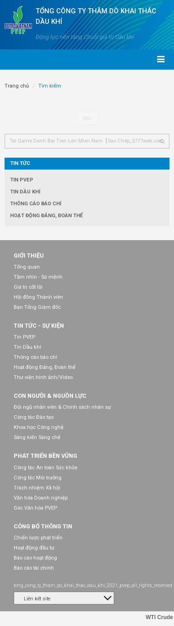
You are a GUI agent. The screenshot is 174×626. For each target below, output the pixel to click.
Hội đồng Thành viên (38, 297)
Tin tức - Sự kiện (39, 325)
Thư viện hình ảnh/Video (43, 377)
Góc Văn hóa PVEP (35, 508)
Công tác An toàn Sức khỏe (45, 468)
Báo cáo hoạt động (35, 558)
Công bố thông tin (43, 526)
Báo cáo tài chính (34, 568)
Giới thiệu (29, 255)
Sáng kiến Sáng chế (37, 437)
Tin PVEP (21, 180)
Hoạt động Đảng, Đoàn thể (46, 216)
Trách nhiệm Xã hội (37, 488)
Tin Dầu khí (25, 192)
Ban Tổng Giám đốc (37, 307)
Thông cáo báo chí (35, 204)
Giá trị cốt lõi (28, 287)
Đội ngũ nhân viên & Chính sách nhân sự (62, 407)
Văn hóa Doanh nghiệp (41, 498)
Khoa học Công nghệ (38, 427)
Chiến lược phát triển (38, 538)
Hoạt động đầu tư (34, 548)
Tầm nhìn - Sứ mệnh (38, 277)
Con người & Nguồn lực (50, 395)
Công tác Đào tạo (33, 417)
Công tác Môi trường (38, 478)
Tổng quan (27, 267)
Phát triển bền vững (45, 455)
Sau (87, 118)
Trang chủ (17, 86)
